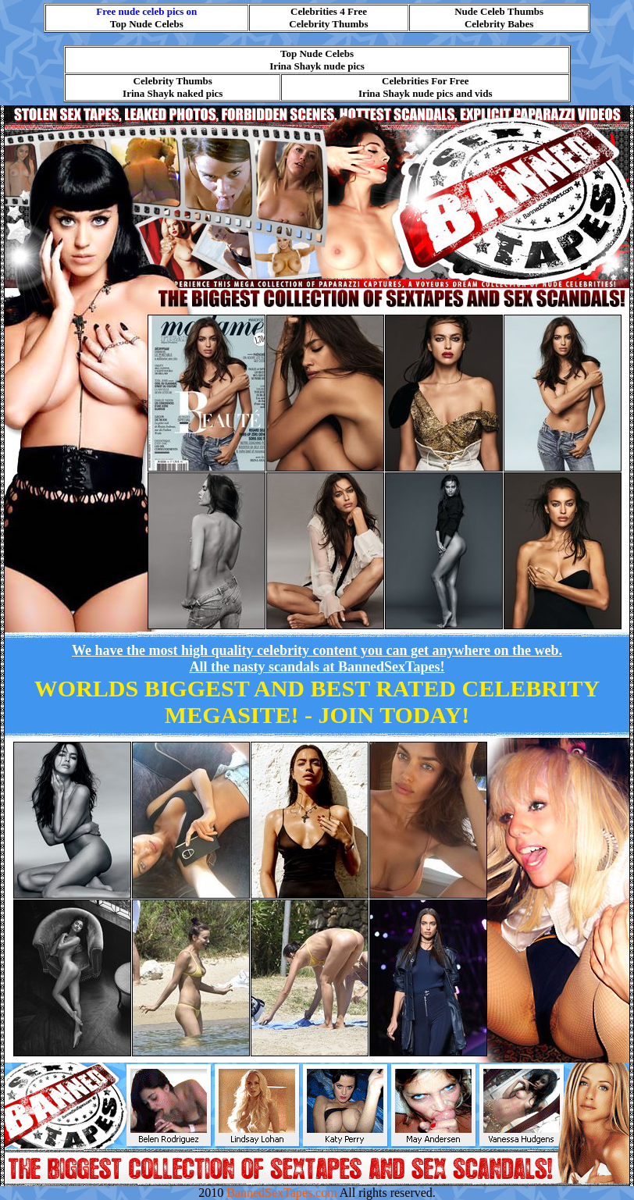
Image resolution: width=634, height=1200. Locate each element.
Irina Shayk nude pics (317, 66)
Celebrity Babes (499, 24)
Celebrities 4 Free (328, 11)
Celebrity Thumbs (328, 24)
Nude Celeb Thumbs (498, 11)
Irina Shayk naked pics (173, 93)
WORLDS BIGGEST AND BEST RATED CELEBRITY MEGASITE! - (317, 701)
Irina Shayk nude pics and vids (425, 93)
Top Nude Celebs (146, 24)
